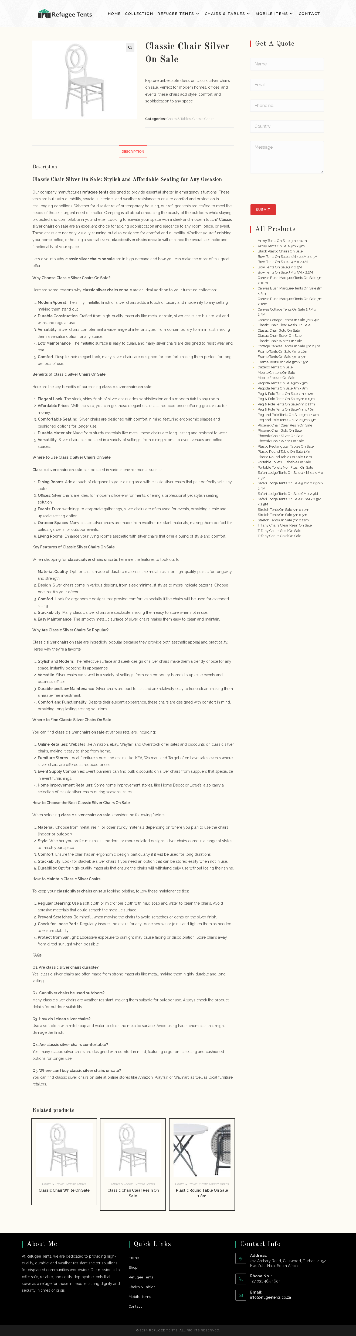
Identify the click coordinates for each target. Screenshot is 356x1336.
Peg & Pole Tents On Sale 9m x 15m (286, 399)
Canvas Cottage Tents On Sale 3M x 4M (288, 320)
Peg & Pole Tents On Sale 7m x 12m (286, 394)
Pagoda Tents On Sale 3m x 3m (283, 383)
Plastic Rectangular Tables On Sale (286, 446)
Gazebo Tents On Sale (275, 367)
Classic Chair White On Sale (64, 1190)
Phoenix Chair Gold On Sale (280, 430)
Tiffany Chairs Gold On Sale (279, 531)
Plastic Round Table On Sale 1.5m (284, 451)
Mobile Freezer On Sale (276, 378)
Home (134, 1258)
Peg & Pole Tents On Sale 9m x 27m (286, 404)
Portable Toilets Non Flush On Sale (285, 467)
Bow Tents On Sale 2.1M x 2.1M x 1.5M (287, 257)
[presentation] (291, 200)
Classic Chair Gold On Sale (279, 330)
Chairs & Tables (179, 119)
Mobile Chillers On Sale (276, 373)
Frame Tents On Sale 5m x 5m (282, 357)
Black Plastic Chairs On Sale (280, 251)
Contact (135, 1306)
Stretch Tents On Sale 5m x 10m (283, 510)
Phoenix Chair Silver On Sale (280, 436)
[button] (130, 47)
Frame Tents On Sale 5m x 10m (283, 351)
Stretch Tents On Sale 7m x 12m (283, 520)
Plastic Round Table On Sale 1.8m (202, 1193)
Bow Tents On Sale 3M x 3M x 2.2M (285, 272)
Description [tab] (133, 151)
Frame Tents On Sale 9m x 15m (283, 362)
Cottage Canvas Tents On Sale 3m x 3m (289, 346)
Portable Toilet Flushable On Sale (284, 462)
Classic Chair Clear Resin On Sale (133, 1193)
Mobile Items (140, 1297)
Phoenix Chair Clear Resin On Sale (285, 425)
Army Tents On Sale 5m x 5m (281, 246)
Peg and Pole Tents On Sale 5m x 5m (287, 420)
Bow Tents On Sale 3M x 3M (280, 267)
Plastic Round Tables (214, 1184)
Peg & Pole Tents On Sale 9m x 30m (287, 409)
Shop (133, 1267)
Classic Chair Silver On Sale (279, 336)
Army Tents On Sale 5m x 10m (282, 241)
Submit (263, 210)
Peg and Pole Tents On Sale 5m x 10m (288, 415)
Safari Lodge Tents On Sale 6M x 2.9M (288, 494)
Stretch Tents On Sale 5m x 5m (282, 515)
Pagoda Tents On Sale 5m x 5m (283, 388)
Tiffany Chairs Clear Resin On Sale (285, 525)
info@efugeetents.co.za (270, 1297)
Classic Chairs (203, 119)
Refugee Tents (141, 1277)
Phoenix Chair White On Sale (281, 441)
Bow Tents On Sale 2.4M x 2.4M (283, 262)
